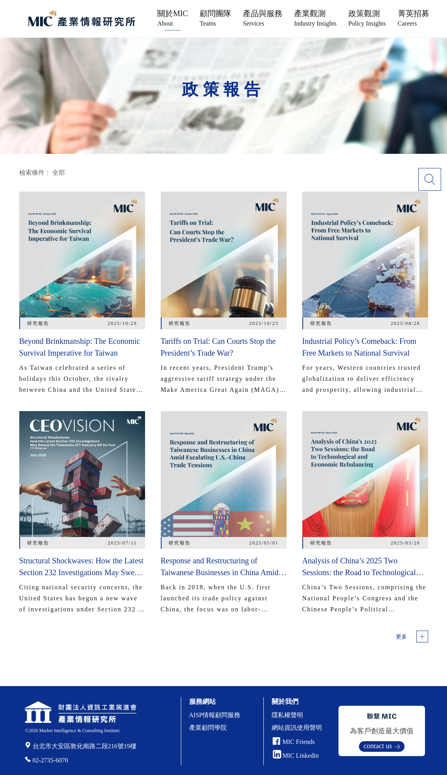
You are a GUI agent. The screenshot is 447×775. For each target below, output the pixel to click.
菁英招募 (413, 18)
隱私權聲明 (287, 715)
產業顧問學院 (208, 727)
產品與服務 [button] (262, 18)
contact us (378, 746)
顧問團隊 (215, 18)
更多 (401, 637)
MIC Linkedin (296, 755)
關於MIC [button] (172, 18)
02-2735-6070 (50, 760)
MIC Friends (299, 741)
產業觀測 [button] (315, 18)
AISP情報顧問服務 (215, 715)
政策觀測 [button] (367, 18)
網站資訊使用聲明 (297, 727)
